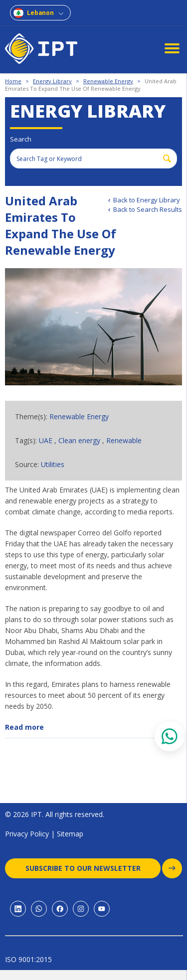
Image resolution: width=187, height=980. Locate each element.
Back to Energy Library (146, 199)
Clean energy (79, 440)
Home (13, 81)
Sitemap (70, 833)
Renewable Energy (108, 81)
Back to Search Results (147, 209)
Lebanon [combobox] (40, 12)
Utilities (52, 464)
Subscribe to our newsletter (93, 868)
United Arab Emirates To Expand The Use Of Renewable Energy (91, 84)
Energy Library (52, 81)
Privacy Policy (27, 833)
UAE (45, 440)
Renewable (124, 440)
